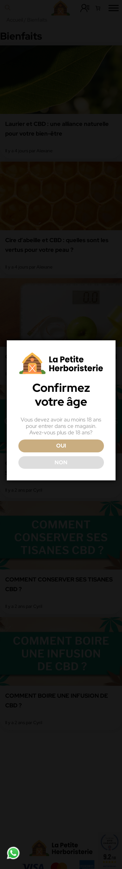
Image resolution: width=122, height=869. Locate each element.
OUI (61, 456)
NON (60, 473)
